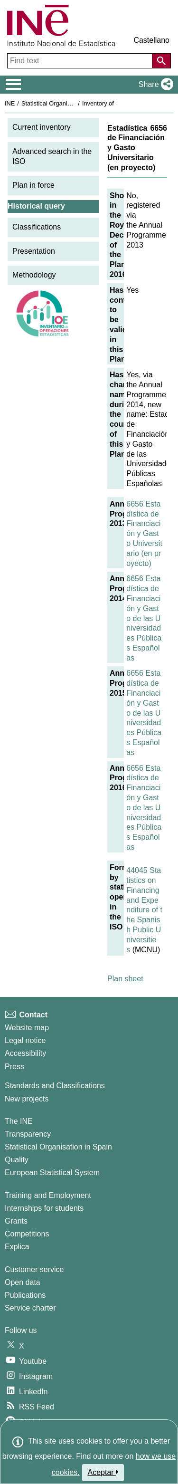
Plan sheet (125, 979)
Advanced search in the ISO (52, 156)
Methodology (34, 275)
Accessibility (25, 1053)
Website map (27, 1028)
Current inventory (41, 127)
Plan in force (33, 185)
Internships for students (44, 1208)
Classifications (36, 227)
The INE (19, 1121)
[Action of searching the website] (161, 60)
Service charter (30, 1308)
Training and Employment (48, 1195)
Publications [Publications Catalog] (25, 1295)
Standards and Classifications (55, 1086)
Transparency (28, 1134)
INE (10, 103)
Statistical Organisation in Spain (64, 103)
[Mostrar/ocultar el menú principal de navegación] (13, 84)
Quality (16, 1160)
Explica (17, 1247)
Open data (22, 1282)
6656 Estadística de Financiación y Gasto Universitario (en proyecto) (144, 533)
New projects (26, 1099)
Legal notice (25, 1040)
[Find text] (80, 60)
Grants (16, 1221)
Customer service (34, 1269)
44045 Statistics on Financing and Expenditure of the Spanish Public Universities (144, 909)
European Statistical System (52, 1172)
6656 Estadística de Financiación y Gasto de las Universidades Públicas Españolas (143, 617)
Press (14, 1067)
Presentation (33, 251)
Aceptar (103, 1472)
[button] (154, 84)
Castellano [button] (151, 40)
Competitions (27, 1234)
